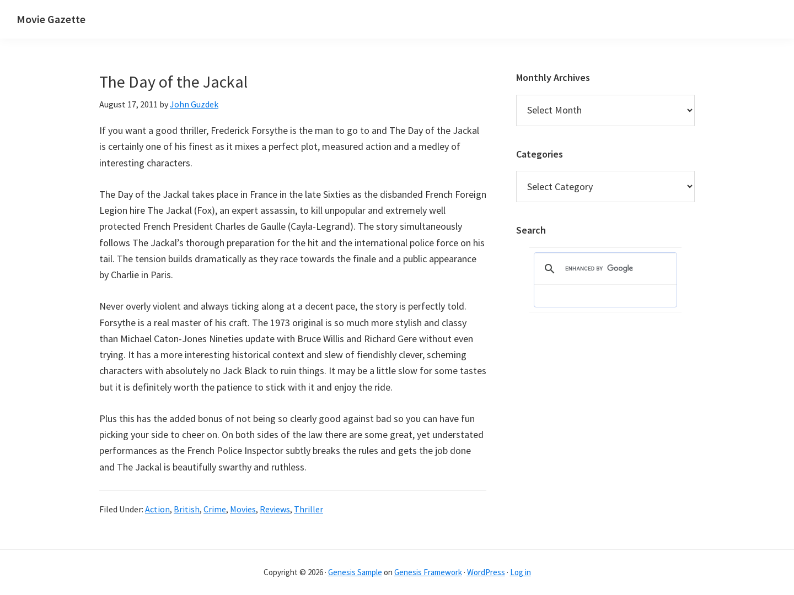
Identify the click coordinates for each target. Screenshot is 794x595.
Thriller (308, 509)
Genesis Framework (428, 572)
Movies (243, 509)
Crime (214, 509)
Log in (520, 572)
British (187, 509)
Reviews (275, 509)
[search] (603, 268)
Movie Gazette (51, 19)
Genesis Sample (355, 572)
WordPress (486, 572)
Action (157, 509)
